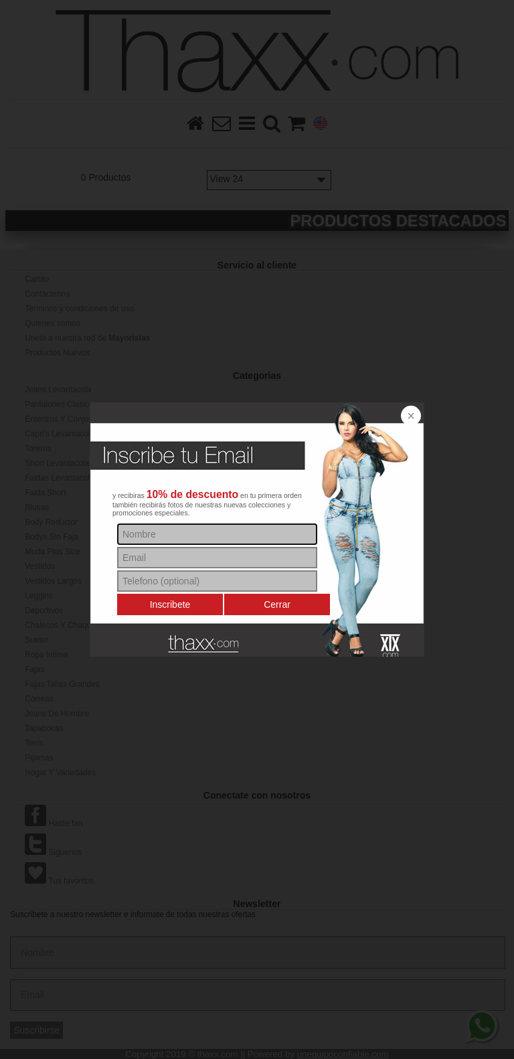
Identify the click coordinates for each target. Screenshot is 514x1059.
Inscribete (170, 604)
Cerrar (277, 604)
